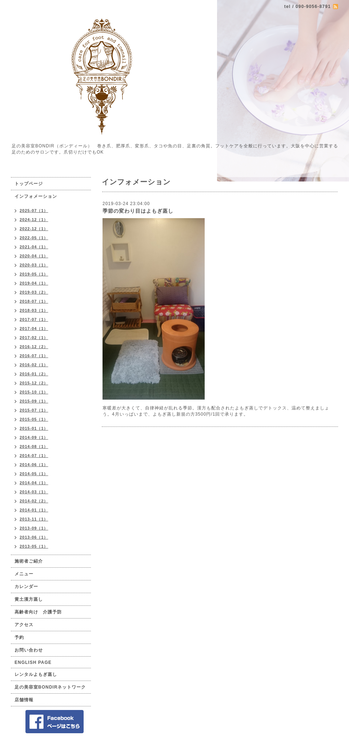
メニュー (24, 573)
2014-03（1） (34, 492)
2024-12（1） (34, 219)
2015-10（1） (34, 392)
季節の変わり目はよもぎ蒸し (138, 211)
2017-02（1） (34, 337)
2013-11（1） (34, 519)
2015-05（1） (34, 419)
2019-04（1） (34, 283)
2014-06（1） (34, 464)
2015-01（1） (34, 428)
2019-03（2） (34, 292)
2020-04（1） (34, 256)
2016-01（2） (34, 374)
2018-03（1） (34, 310)
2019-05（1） (34, 274)
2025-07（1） (34, 210)
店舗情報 (24, 699)
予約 (19, 637)
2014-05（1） (34, 474)
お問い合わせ (29, 650)
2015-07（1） (34, 410)
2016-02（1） (34, 365)
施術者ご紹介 (29, 561)
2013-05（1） (34, 546)
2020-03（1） (34, 265)
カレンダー (26, 586)
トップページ (29, 183)
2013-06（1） (34, 537)
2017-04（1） (34, 328)
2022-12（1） (34, 228)
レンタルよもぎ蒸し (36, 674)
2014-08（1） (34, 446)
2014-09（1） (34, 437)
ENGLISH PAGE (33, 662)
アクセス (24, 624)
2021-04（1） (34, 247)
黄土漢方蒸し (29, 599)
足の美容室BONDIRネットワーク (50, 687)
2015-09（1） (34, 401)
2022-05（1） (34, 238)
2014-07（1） (34, 455)
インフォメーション (36, 196)
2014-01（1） (34, 510)
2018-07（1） (34, 301)
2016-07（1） (34, 356)
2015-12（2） (34, 383)
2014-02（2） (34, 501)
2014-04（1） (34, 483)
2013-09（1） (34, 528)
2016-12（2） (34, 346)
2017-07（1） (34, 319)
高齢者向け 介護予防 (38, 612)
